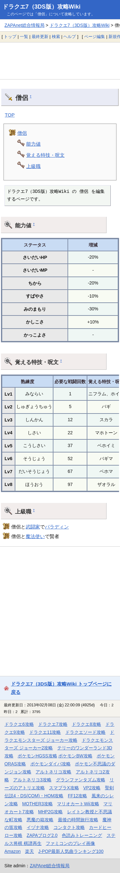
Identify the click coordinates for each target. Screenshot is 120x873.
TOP (10, 115)
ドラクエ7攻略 (53, 724)
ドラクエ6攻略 (19, 724)
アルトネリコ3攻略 (32, 779)
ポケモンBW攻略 (75, 755)
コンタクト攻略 (69, 827)
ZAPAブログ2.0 (42, 835)
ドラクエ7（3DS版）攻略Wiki (42, 7)
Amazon (12, 851)
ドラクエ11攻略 (45, 732)
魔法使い (35, 536)
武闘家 (33, 526)
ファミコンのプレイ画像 (70, 843)
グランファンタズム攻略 (80, 779)
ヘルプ (69, 36)
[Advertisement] (60, 61)
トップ (10, 36)
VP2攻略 (91, 787)
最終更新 (40, 36)
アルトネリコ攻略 (53, 771)
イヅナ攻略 (38, 827)
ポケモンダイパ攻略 (50, 763)
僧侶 (22, 133)
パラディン (57, 526)
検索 (56, 36)
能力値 (33, 144)
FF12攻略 (77, 795)
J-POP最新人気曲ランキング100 (71, 851)
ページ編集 (94, 36)
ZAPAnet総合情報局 (24, 25)
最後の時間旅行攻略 (78, 819)
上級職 (33, 166)
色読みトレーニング (82, 835)
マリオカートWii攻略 (78, 803)
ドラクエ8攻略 (86, 724)
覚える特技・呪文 (45, 155)
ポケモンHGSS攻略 (37, 755)
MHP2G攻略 (50, 811)
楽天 (29, 851)
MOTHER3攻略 (37, 803)
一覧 (24, 36)
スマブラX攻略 (64, 787)
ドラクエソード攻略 (85, 732)
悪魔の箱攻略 (40, 819)
